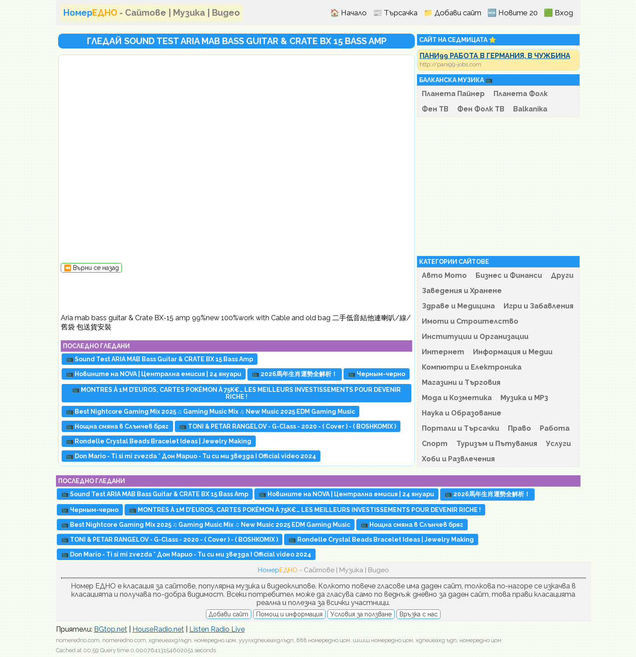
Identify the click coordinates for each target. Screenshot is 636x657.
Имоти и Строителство (470, 321)
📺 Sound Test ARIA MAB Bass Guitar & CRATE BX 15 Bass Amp (159, 359)
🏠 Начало (348, 12)
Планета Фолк (521, 94)
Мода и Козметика (457, 398)
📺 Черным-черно (376, 373)
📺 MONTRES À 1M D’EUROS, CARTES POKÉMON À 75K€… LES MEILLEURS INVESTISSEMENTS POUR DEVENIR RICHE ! (236, 393)
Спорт (435, 443)
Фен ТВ (435, 109)
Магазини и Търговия (461, 382)
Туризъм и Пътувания (496, 443)
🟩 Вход (558, 12)
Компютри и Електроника (471, 367)
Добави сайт (228, 614)
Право (519, 428)
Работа (555, 428)
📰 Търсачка (395, 12)
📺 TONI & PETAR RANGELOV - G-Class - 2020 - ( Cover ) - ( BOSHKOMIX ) (287, 426)
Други (562, 275)
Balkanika (530, 109)
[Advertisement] (236, 292)
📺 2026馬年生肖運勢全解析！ (294, 373)
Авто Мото (444, 275)
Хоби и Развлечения (458, 459)
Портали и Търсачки (460, 428)
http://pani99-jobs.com (450, 64)
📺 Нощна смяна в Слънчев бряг (117, 426)
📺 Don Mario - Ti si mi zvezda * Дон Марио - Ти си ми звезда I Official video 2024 (191, 456)
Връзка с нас (419, 614)
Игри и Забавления (538, 306)
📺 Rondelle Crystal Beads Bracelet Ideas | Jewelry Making (158, 441)
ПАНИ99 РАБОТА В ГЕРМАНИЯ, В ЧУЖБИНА (495, 56)
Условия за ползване (361, 614)
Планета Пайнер (453, 94)
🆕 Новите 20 (512, 12)
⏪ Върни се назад (91, 267)
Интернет (443, 352)
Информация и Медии (513, 352)
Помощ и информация (289, 614)
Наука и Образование (461, 413)
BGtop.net (110, 629)
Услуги (558, 443)
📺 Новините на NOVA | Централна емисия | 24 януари (153, 373)
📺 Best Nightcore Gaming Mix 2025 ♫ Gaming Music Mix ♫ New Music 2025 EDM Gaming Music (210, 411)
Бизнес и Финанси (509, 275)
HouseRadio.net (158, 629)
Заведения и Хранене (462, 291)
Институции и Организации (475, 336)
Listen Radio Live (217, 629)
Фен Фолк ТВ (480, 109)
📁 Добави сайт (452, 12)
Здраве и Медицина (458, 306)
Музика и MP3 (524, 398)
